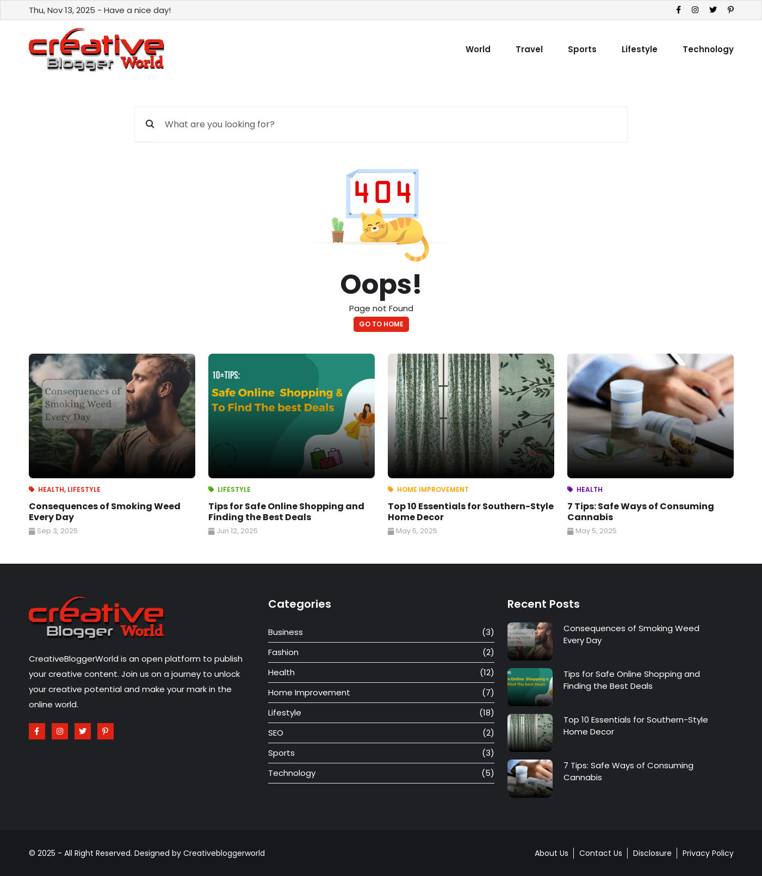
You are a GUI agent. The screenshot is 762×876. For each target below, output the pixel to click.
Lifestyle (640, 49)
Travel (529, 49)
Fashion (283, 652)
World (478, 49)
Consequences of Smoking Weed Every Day (105, 511)
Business (285, 632)
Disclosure (652, 853)
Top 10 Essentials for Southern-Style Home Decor (471, 511)
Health (51, 489)
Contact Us (600, 853)
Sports (582, 49)
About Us (551, 853)
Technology (708, 49)
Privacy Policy (708, 853)
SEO (275, 732)
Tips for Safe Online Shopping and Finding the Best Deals (286, 511)
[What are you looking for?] (390, 124)
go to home (381, 324)
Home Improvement (433, 489)
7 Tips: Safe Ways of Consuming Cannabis (640, 511)
